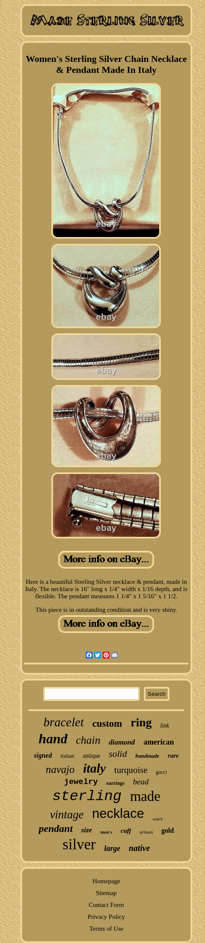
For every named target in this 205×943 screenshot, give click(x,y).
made (145, 796)
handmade (147, 756)
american (158, 742)
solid (118, 753)
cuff (126, 830)
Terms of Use (106, 928)
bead (141, 781)
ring (141, 722)
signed (43, 755)
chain (88, 740)
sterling (86, 796)
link (164, 726)
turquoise (130, 770)
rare (173, 755)
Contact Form (106, 904)
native (139, 848)
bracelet (63, 722)
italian (67, 756)
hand (53, 738)
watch (157, 819)
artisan (146, 831)
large (112, 848)
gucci (161, 772)
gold (167, 830)
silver (79, 844)
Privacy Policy (106, 916)
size (86, 830)
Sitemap (106, 893)
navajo (60, 769)
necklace (118, 813)
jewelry (81, 782)
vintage (67, 814)
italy (94, 768)
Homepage (106, 881)
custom (107, 723)
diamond (122, 742)
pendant (56, 828)
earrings (116, 783)
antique (91, 756)
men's (106, 831)
